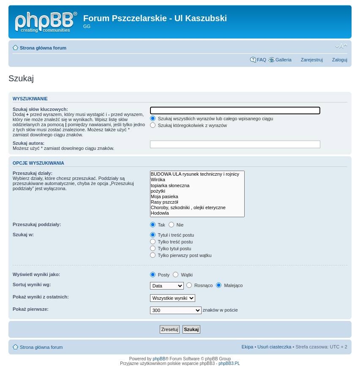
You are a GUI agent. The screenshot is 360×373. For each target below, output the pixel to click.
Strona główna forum (43, 47)
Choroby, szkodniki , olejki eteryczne (197, 207)
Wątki (183, 274)
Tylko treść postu (171, 241)
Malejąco (229, 285)
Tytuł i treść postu (172, 235)
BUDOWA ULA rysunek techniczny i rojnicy (197, 174)
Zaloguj (339, 59)
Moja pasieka (197, 196)
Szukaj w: (23, 234)
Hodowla (197, 213)
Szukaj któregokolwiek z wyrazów (188, 125)
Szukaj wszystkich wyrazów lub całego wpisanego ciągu (211, 118)
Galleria (283, 59)
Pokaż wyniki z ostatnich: (41, 296)
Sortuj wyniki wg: (32, 284)
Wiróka (197, 179)
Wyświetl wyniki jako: (36, 274)
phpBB (159, 358)
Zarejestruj (312, 59)
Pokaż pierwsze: (31, 309)
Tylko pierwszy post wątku (181, 255)
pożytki (197, 191)
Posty (160, 274)
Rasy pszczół (197, 202)
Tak (157, 224)
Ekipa (248, 346)
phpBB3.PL (229, 363)
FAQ (261, 59)
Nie (176, 224)
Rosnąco (199, 285)
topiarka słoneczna (197, 185)
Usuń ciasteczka (274, 346)
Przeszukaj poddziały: (37, 224)
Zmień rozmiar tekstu (341, 46)
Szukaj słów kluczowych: (40, 109)
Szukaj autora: (28, 143)
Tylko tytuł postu (170, 248)
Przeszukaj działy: (32, 173)
